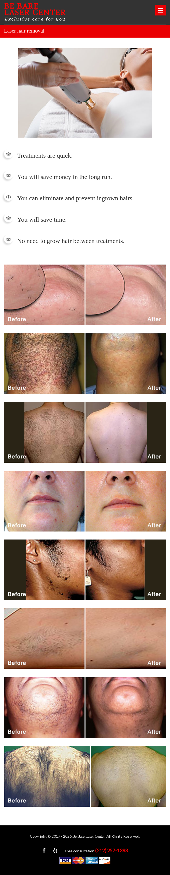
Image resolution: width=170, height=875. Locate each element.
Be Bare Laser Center (88, 836)
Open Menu (160, 10)
